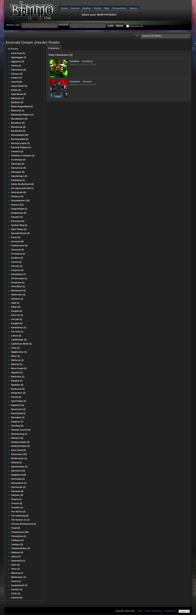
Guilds (97, 8)
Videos (133, 8)
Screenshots (119, 8)
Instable (74, 61)
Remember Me (136, 26)
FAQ (140, 611)
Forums (75, 8)
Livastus (75, 81)
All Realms (13, 49)
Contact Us (170, 611)
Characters (53, 48)
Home (64, 8)
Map (106, 8)
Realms (87, 8)
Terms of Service (153, 611)
